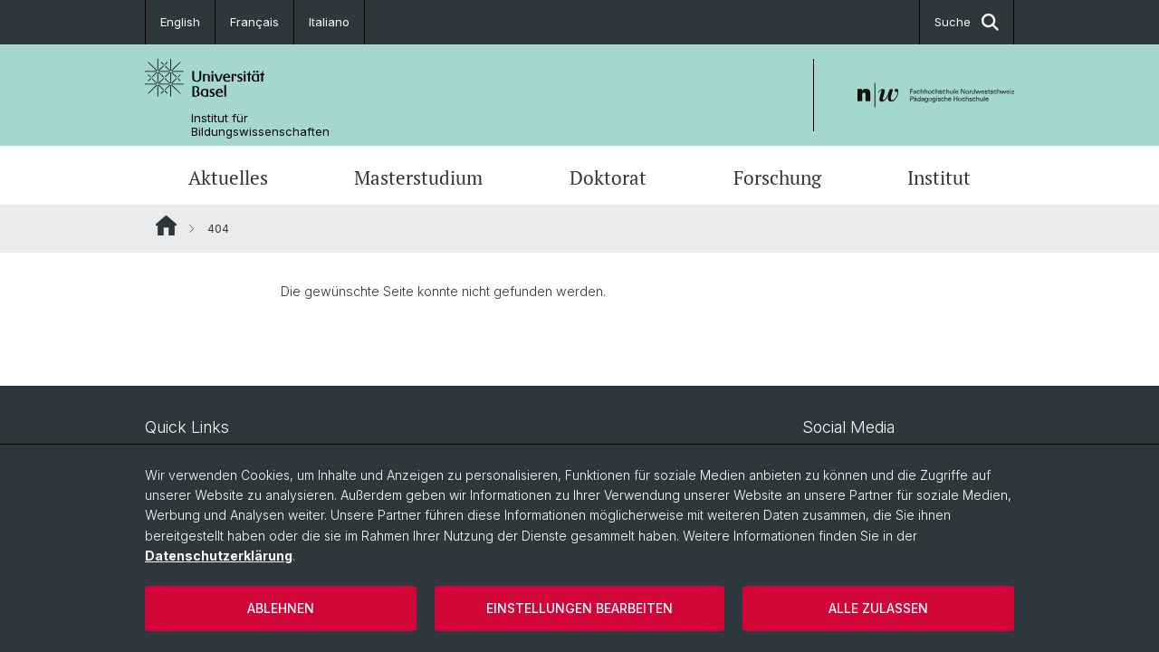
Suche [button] (966, 22)
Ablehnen (280, 608)
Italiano (329, 21)
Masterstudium (418, 177)
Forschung (777, 177)
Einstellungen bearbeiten (579, 608)
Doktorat (608, 177)
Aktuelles (228, 177)
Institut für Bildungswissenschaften (260, 125)
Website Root (166, 225)
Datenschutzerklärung (218, 555)
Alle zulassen (878, 608)
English (180, 21)
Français (254, 21)
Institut (939, 177)
